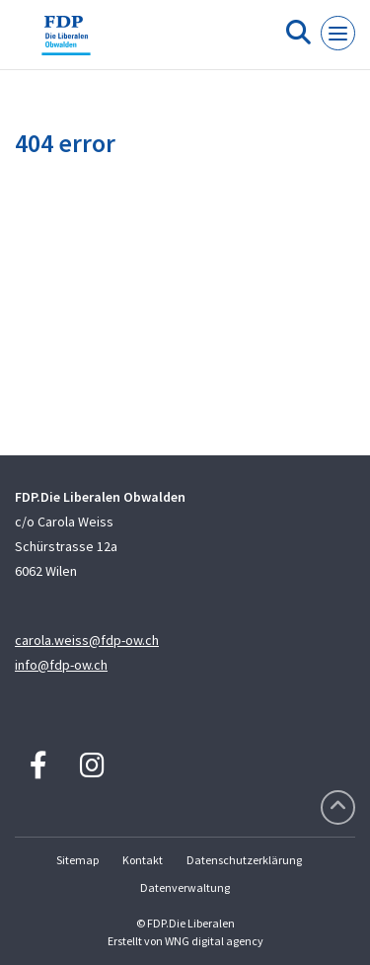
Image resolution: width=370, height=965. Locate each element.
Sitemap (77, 859)
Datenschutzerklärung (244, 859)
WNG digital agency (214, 940)
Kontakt (142, 859)
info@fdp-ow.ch (61, 665)
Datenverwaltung (185, 887)
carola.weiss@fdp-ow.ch (87, 640)
